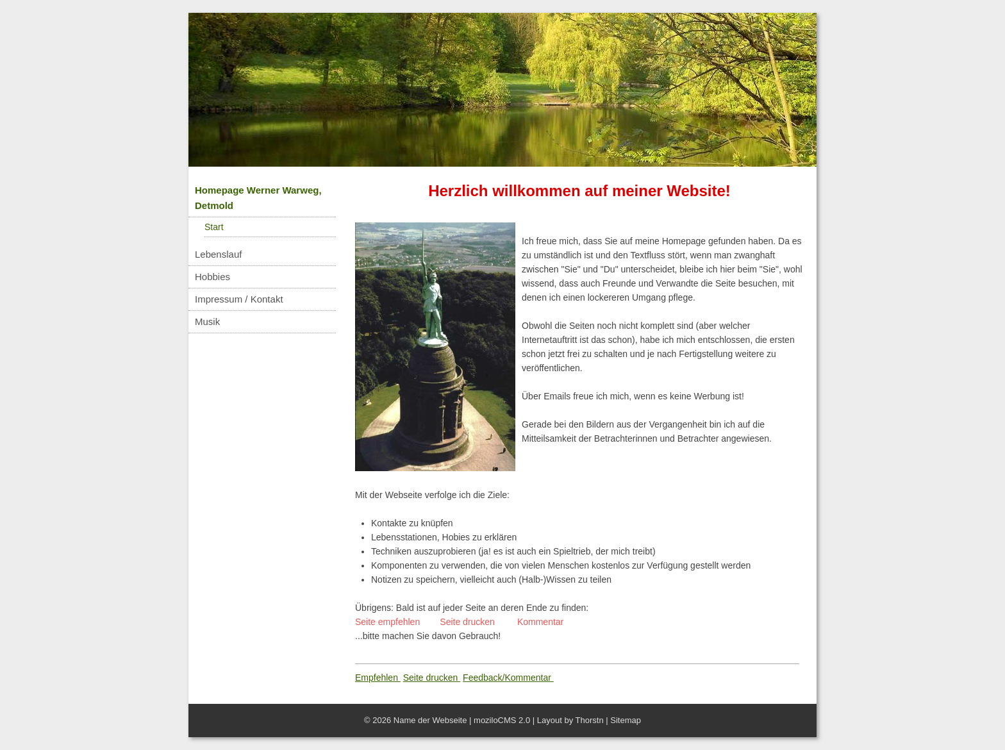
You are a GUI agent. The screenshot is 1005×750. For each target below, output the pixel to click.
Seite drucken (432, 677)
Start (214, 227)
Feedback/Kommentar (508, 677)
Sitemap (625, 720)
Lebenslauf (218, 254)
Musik (207, 321)
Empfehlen (378, 677)
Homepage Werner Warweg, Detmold (258, 198)
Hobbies (212, 276)
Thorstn (590, 720)
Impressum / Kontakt (239, 299)
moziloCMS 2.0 (502, 720)
